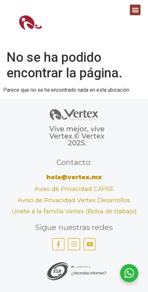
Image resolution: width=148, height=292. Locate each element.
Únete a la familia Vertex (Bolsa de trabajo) (74, 211)
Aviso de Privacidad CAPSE (74, 188)
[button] (135, 10)
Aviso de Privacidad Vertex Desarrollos (74, 200)
